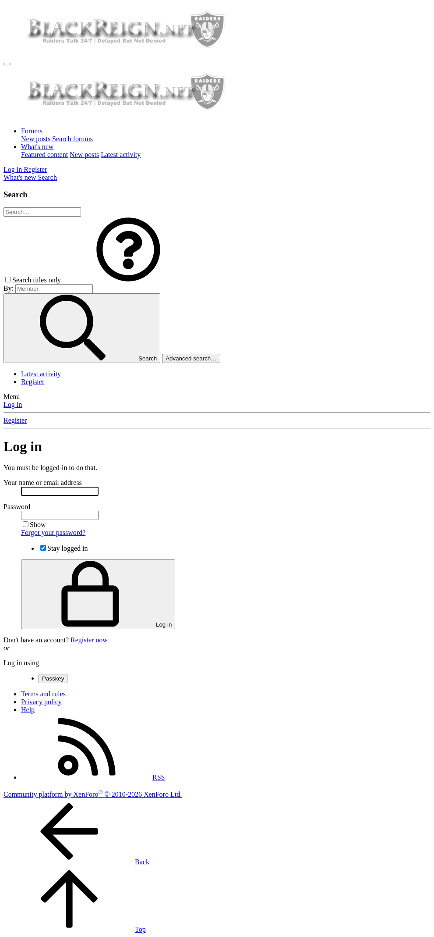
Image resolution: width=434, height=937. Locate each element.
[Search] (47, 177)
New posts (35, 139)
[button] (128, 280)
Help (28, 709)
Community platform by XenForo (93, 794)
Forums (31, 131)
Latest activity (121, 154)
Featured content (44, 154)
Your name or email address (43, 482)
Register (32, 381)
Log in (13, 404)
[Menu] (7, 64)
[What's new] (21, 177)
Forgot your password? (53, 532)
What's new (37, 146)
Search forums (72, 139)
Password (17, 506)
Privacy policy (41, 701)
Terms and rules (43, 694)
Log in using (21, 662)
